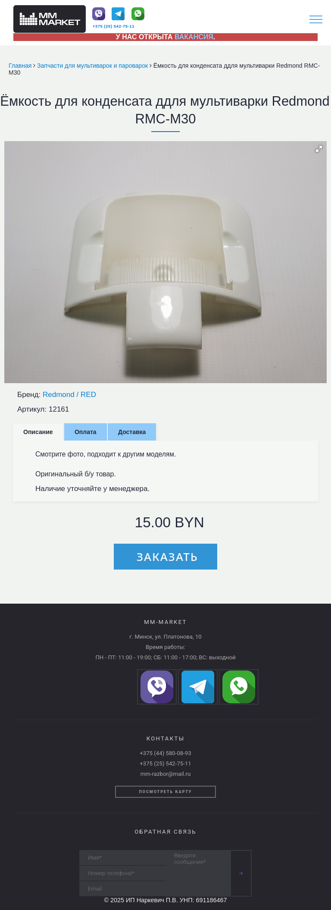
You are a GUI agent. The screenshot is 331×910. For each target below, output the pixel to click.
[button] (319, 149)
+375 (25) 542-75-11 (113, 26)
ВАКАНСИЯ (194, 37)
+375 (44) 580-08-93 (165, 753)
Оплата (86, 431)
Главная (21, 65)
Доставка (132, 431)
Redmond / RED (69, 394)
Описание (38, 431)
